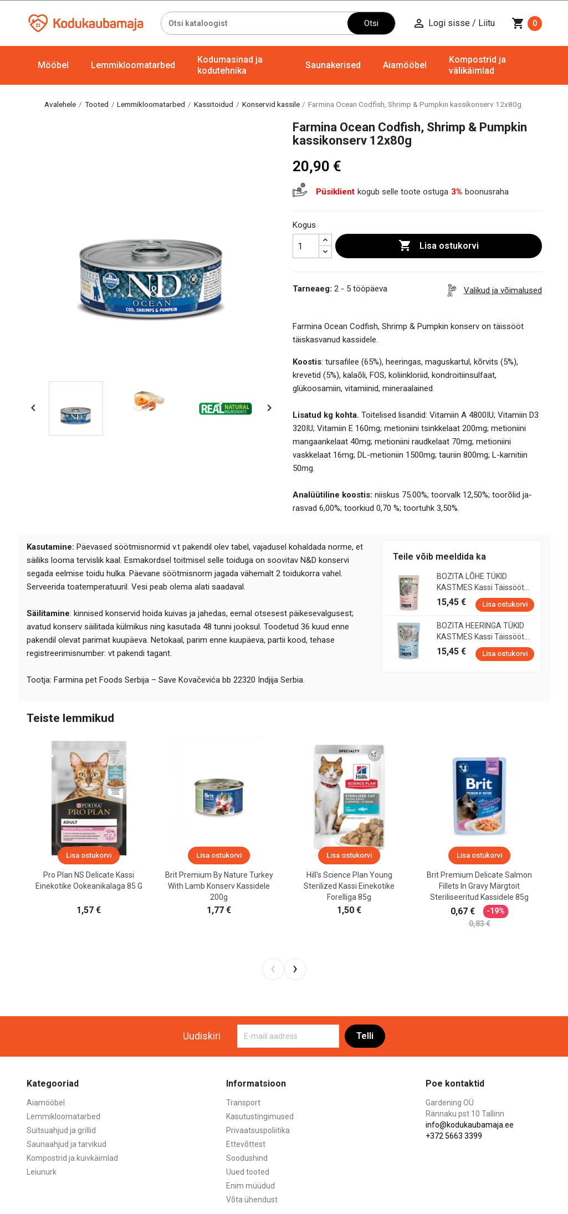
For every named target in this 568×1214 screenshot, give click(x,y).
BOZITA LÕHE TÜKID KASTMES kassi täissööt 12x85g (480, 582)
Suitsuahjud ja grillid (61, 1130)
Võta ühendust (252, 1199)
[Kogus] (306, 246)
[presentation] (273, 969)
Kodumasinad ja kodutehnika (230, 65)
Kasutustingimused (260, 1116)
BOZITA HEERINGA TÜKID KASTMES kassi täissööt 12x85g (480, 631)
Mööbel (53, 65)
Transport (243, 1102)
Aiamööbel (405, 65)
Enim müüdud (250, 1185)
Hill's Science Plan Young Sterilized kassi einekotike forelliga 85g (349, 885)
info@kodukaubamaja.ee (470, 1124)
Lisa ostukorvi (438, 246)
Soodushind (247, 1158)
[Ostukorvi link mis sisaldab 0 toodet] (526, 23)
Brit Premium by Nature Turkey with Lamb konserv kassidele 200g (219, 885)
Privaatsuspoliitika (258, 1130)
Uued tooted (247, 1171)
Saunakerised (333, 65)
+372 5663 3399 (454, 1135)
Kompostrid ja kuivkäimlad (72, 1158)
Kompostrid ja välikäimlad (477, 65)
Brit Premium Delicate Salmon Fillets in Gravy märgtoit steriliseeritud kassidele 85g (479, 885)
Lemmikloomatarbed (133, 65)
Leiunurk (42, 1171)
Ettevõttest (245, 1144)
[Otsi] (254, 23)
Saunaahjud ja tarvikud (66, 1144)
